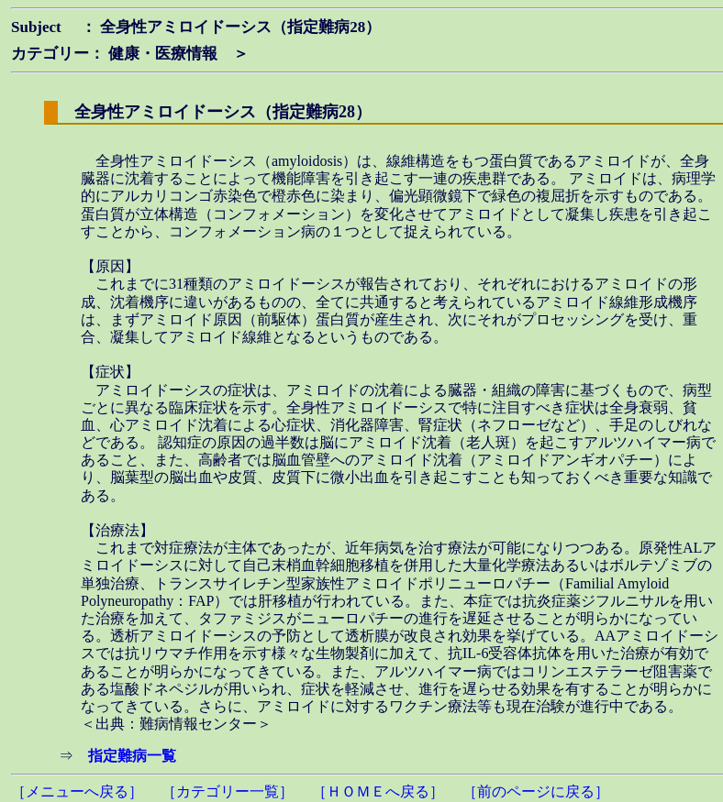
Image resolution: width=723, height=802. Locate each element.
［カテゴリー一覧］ (227, 791)
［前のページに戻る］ (535, 791)
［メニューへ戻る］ (77, 791)
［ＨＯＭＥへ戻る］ (378, 791)
